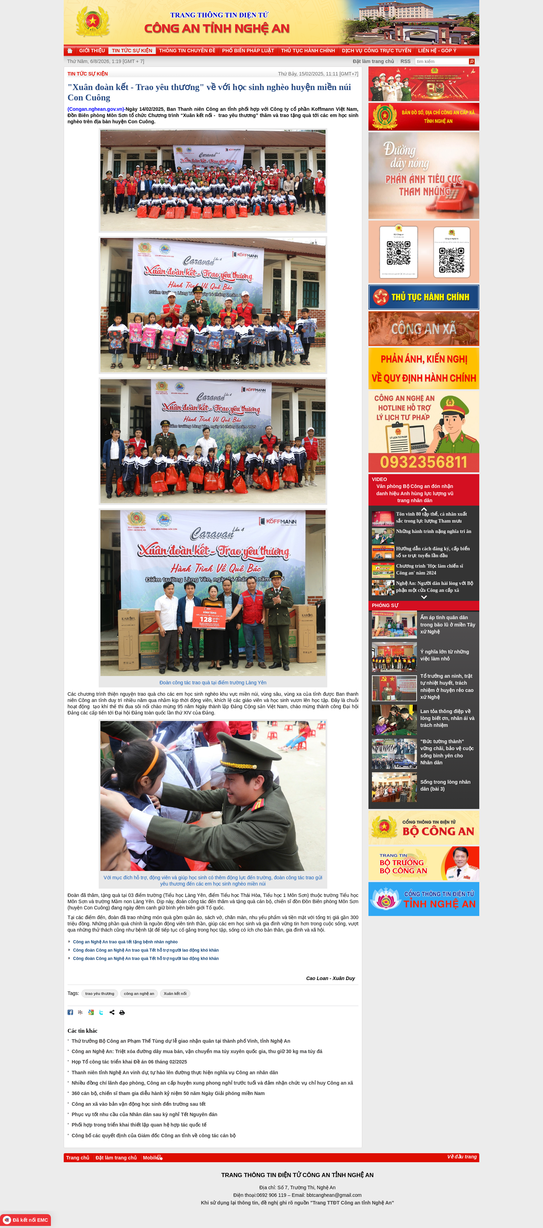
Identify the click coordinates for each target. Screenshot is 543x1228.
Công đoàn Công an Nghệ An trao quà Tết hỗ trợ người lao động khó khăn (146, 950)
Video (379, 479)
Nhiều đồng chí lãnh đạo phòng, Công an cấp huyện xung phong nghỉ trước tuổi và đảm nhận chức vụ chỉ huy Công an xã (212, 1083)
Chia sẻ (112, 1012)
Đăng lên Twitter (101, 1012)
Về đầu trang (462, 1156)
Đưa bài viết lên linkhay (80, 1012)
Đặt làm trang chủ (373, 61)
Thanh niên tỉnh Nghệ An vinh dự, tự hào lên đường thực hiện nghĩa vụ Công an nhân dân (175, 1072)
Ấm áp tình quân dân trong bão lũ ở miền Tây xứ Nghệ (447, 624)
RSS (406, 61)
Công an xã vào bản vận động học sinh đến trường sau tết (138, 1104)
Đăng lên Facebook (70, 1012)
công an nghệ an (139, 993)
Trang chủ (77, 1157)
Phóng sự (385, 605)
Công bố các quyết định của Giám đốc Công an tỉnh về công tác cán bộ (153, 1135)
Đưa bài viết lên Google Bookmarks (91, 1012)
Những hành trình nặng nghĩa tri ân (433, 531)
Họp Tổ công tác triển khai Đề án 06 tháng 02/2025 (129, 1062)
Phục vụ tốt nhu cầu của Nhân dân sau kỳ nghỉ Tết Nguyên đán (144, 1114)
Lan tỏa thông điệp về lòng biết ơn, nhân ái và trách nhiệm (447, 718)
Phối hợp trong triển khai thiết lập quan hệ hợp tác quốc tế (139, 1125)
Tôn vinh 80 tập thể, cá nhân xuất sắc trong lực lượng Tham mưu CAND (431, 521)
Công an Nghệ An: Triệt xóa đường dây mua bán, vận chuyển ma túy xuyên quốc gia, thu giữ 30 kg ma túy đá (197, 1051)
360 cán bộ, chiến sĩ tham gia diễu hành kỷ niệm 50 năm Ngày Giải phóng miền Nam (168, 1093)
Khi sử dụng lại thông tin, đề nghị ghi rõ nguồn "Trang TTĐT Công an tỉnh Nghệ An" (297, 1202)
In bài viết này (122, 1012)
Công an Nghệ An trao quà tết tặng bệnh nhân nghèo (125, 942)
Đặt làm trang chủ (116, 1157)
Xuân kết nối (175, 993)
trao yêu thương (99, 993)
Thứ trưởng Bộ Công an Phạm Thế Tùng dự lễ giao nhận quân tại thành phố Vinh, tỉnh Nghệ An (181, 1041)
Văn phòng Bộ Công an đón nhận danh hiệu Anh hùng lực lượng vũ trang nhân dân (415, 493)
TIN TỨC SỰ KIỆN (88, 74)
